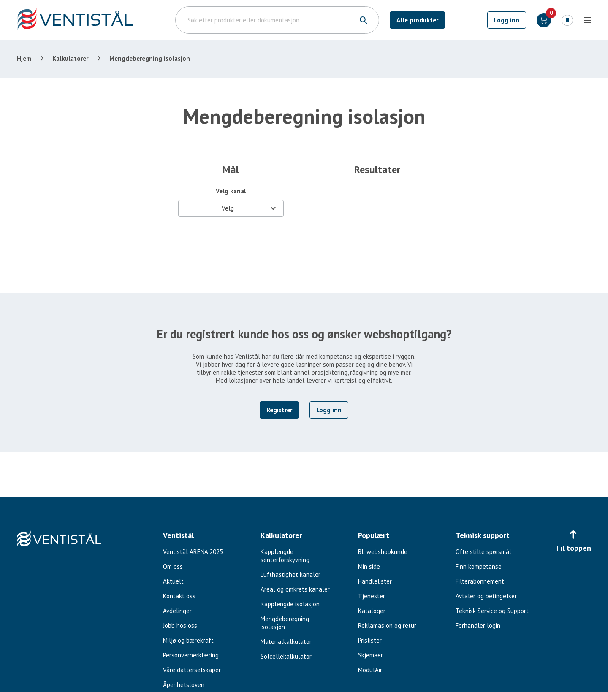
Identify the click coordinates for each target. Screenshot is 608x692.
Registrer (279, 410)
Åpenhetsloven (183, 685)
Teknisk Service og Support (492, 611)
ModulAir (370, 670)
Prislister (370, 640)
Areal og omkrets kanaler (295, 589)
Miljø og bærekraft (188, 640)
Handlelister (375, 581)
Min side (369, 566)
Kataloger (371, 611)
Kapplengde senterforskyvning (285, 556)
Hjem (24, 58)
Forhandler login (478, 626)
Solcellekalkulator (286, 656)
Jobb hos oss (180, 626)
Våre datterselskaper (192, 670)
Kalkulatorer (70, 58)
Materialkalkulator (286, 642)
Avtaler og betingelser (486, 596)
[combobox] (231, 208)
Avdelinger (177, 611)
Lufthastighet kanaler (290, 574)
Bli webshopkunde (382, 552)
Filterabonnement (480, 581)
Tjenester (371, 596)
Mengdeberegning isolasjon (285, 623)
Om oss (173, 566)
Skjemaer (370, 655)
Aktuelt (173, 581)
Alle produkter (417, 20)
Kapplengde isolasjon (290, 604)
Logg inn (506, 20)
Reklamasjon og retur (387, 626)
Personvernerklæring (191, 655)
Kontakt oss (179, 596)
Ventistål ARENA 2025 (193, 552)
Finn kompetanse (479, 566)
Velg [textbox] (228, 208)
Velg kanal (231, 191)
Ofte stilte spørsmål (483, 552)
